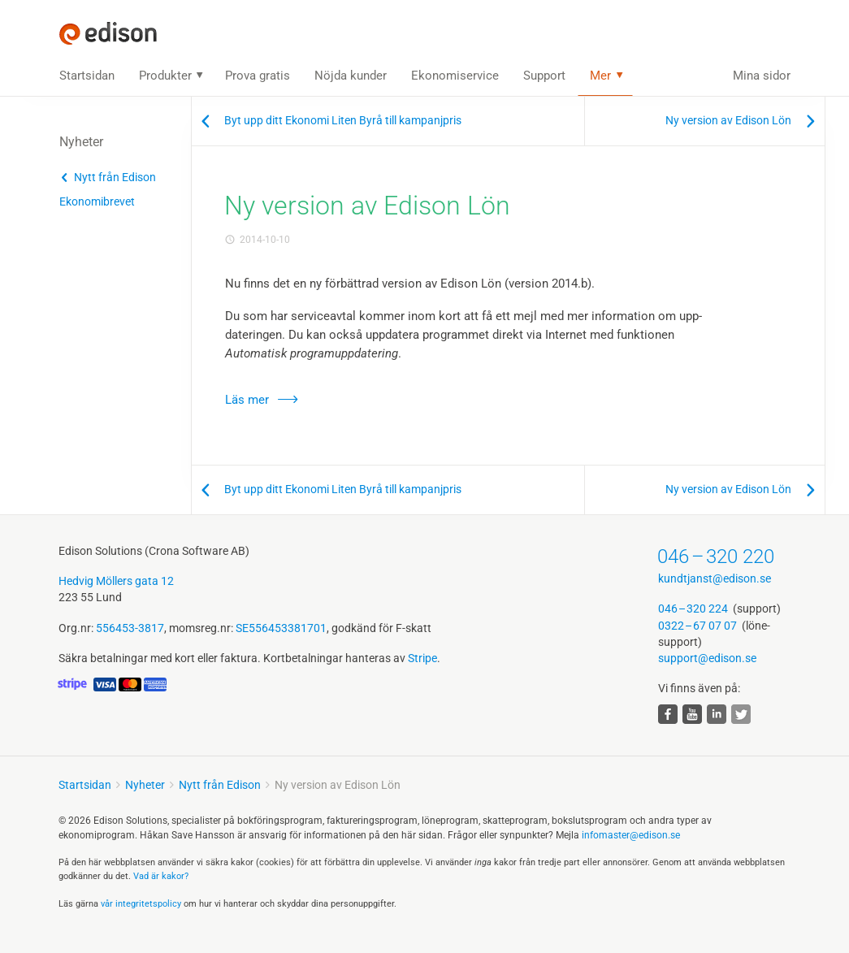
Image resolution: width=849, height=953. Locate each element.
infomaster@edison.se (631, 835)
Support (544, 75)
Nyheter (145, 784)
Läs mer (247, 399)
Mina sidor (762, 75)
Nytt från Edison (115, 177)
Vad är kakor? (160, 876)
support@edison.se (707, 658)
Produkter (165, 75)
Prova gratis (257, 75)
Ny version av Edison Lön (728, 120)
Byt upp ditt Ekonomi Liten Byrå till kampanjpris (342, 120)
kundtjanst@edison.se (714, 578)
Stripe (422, 658)
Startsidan (87, 75)
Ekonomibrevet (97, 201)
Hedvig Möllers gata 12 (116, 580)
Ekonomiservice (455, 75)
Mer (600, 75)
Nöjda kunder (350, 75)
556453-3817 (130, 628)
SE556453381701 (281, 628)
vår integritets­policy (141, 904)
